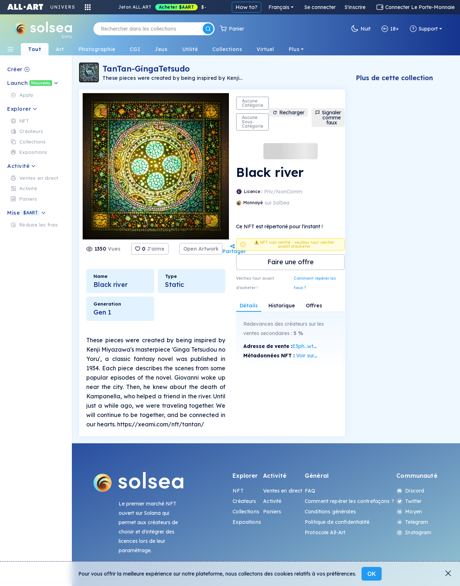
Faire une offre (290, 262)
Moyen (409, 511)
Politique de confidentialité (337, 522)
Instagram (413, 532)
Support (424, 28)
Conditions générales (330, 511)
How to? (246, 7)
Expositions (247, 522)
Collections (246, 511)
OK (371, 573)
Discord (410, 490)
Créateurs (244, 501)
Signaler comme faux (328, 117)
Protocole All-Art (325, 532)
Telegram (412, 522)
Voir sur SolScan (315, 355)
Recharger (288, 112)
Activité (272, 501)
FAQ (310, 490)
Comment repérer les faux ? (315, 283)
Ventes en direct (282, 490)
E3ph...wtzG (306, 346)
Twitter (409, 501)
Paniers (272, 511)
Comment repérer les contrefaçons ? (349, 501)
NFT (238, 490)
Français (278, 7)
